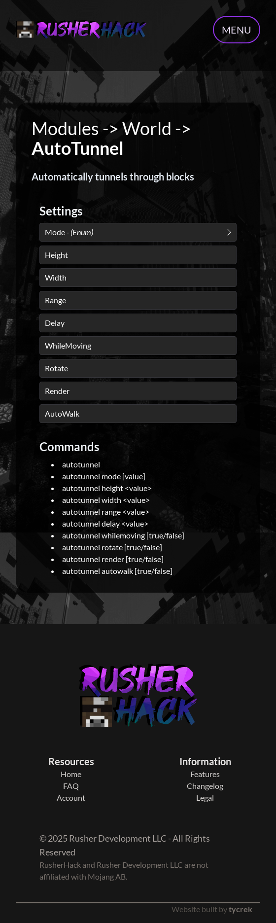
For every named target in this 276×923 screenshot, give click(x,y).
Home (71, 774)
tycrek (240, 909)
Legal (205, 797)
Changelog (205, 785)
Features (205, 774)
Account (71, 797)
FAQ (71, 785)
